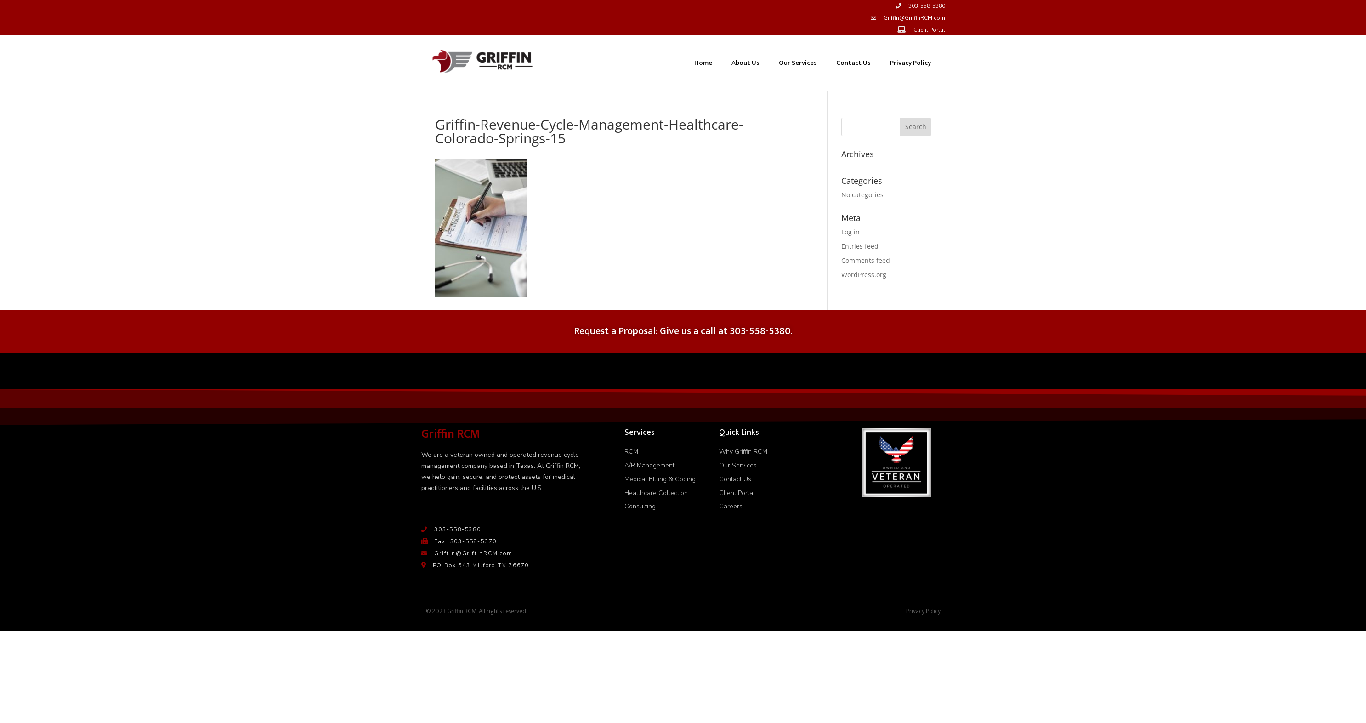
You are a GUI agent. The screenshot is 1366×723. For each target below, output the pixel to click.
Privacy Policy (910, 62)
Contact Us (853, 62)
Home (703, 62)
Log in (850, 232)
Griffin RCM (450, 434)
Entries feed (860, 246)
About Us (745, 62)
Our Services (798, 62)
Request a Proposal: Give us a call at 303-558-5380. (683, 331)
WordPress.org (863, 274)
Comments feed (865, 260)
